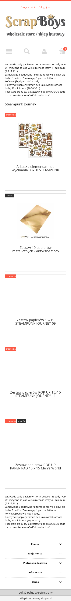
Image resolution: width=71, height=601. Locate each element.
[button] (9, 51)
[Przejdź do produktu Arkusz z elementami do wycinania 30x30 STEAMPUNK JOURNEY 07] (35, 140)
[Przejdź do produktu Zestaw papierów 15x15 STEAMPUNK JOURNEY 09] (35, 297)
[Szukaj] (27, 51)
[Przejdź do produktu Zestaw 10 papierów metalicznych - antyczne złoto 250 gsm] (35, 221)
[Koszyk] (62, 51)
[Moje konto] (44, 51)
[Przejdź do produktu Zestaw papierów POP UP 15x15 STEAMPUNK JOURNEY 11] (35, 370)
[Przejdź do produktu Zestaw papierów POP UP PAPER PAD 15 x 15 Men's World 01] (35, 442)
